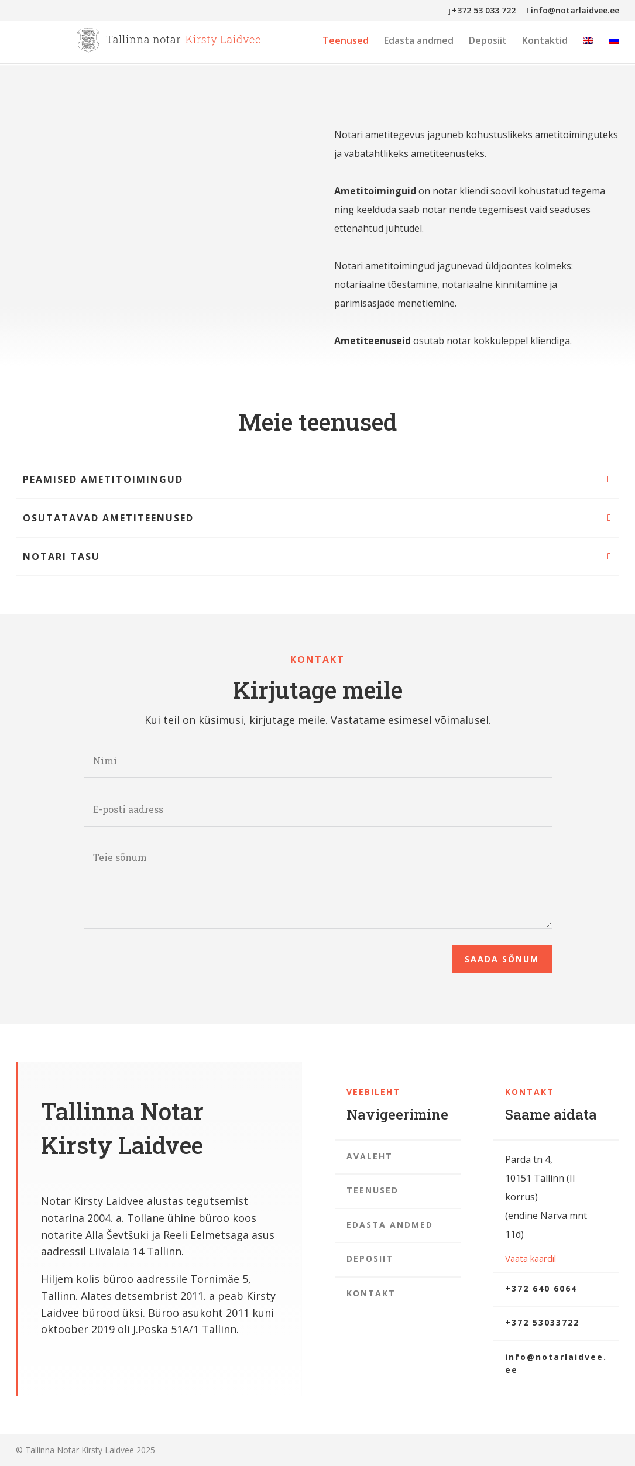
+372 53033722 (542, 1322)
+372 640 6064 (541, 1288)
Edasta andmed (419, 41)
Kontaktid (545, 41)
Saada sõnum (502, 958)
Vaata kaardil (530, 1258)
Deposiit (488, 41)
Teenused (345, 41)
